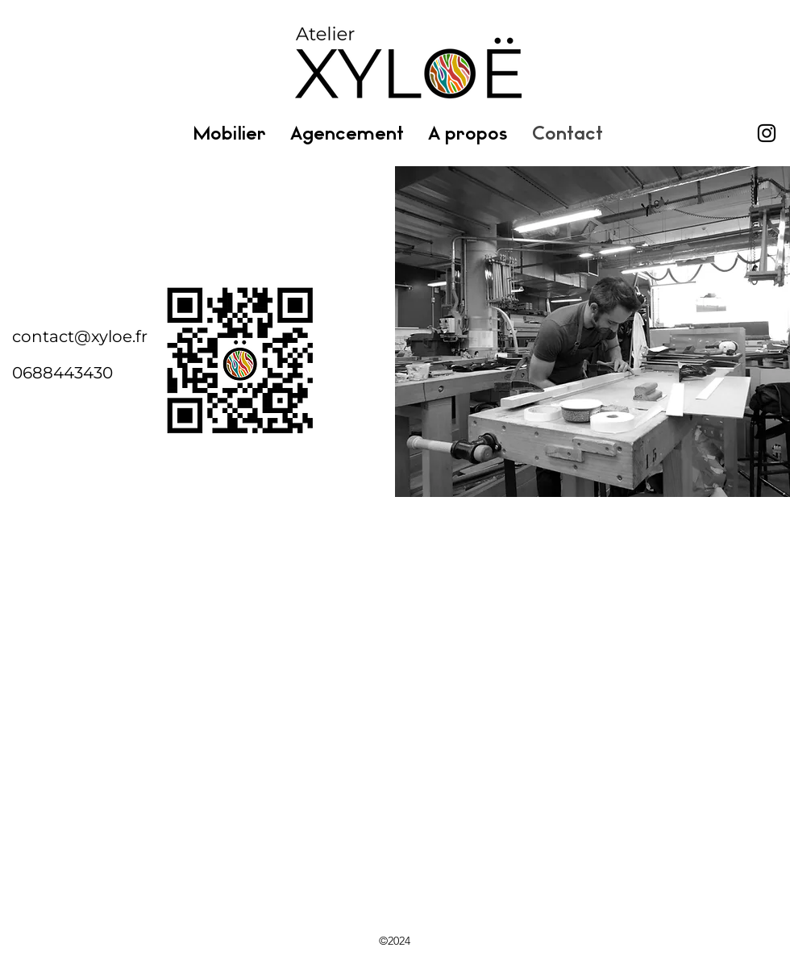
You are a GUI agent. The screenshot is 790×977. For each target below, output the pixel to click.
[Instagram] (767, 133)
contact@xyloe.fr (80, 336)
